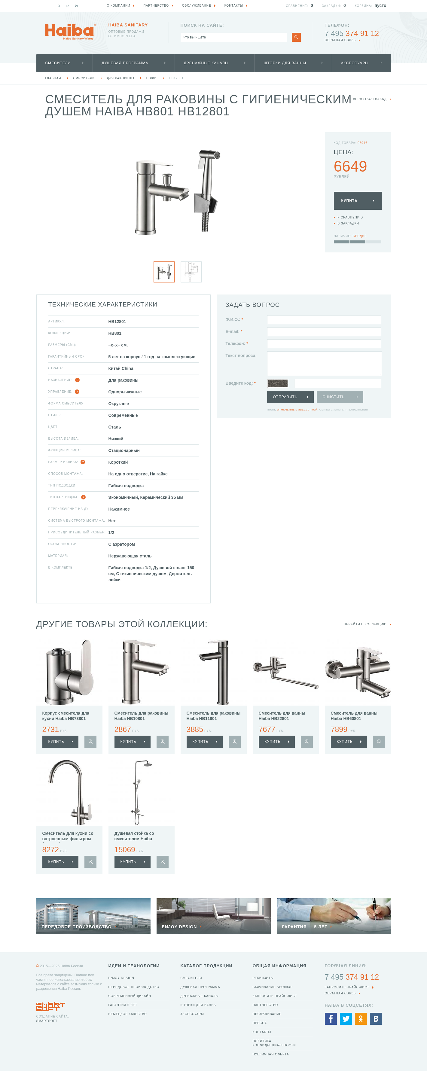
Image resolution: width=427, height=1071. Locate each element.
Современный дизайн (129, 996)
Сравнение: (297, 6)
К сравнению (350, 217)
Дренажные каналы (206, 63)
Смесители (58, 63)
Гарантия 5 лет (122, 1005)
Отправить (285, 397)
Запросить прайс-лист (275, 996)
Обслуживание (267, 1014)
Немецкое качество (127, 1014)
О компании (118, 5)
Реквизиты (263, 978)
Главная (53, 78)
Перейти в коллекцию (365, 624)
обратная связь (340, 40)
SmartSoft (46, 1021)
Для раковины (120, 78)
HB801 (151, 78)
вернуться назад (370, 99)
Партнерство (265, 1005)
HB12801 (176, 78)
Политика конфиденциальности (274, 1043)
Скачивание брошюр (273, 987)
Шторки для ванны (285, 63)
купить (56, 742)
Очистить (334, 397)
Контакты (262, 1032)
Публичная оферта (271, 1054)
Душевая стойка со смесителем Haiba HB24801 (134, 839)
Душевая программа (125, 63)
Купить (349, 201)
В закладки (348, 223)
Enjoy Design (121, 978)
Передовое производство (134, 987)
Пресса (260, 1023)
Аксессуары (355, 63)
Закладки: (331, 6)
